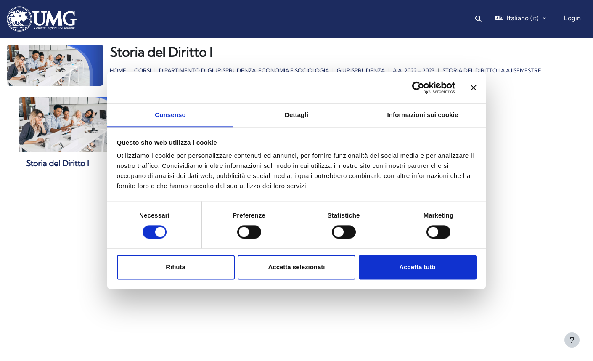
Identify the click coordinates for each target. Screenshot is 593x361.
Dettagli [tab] (296, 114)
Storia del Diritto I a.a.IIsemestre (491, 70)
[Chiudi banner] (474, 87)
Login (572, 18)
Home (118, 70)
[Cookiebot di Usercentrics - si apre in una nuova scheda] (418, 87)
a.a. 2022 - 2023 (413, 70)
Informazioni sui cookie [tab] (422, 114)
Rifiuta (175, 267)
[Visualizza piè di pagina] (572, 340)
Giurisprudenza (361, 70)
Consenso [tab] (170, 114)
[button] (478, 19)
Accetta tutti (417, 267)
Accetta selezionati (296, 267)
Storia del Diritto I (57, 163)
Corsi (142, 70)
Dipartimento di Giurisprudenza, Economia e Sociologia (244, 70)
